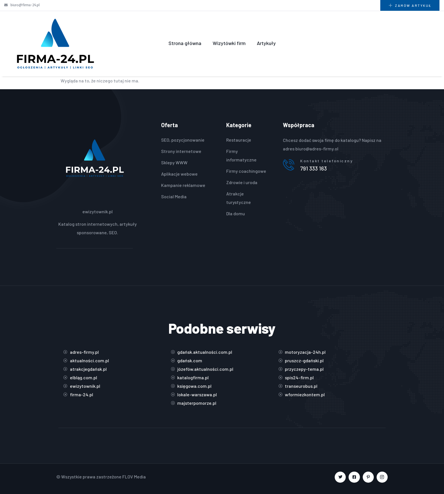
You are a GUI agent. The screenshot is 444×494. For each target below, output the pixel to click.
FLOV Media (134, 476)
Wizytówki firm (229, 43)
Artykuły (266, 43)
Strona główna (184, 43)
